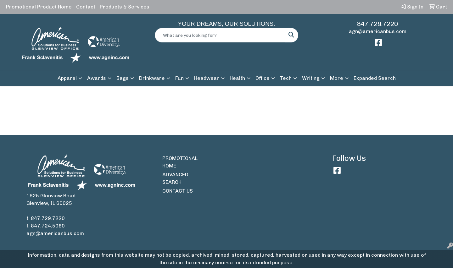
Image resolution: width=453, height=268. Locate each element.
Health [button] (237, 78)
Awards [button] (96, 78)
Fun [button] (179, 78)
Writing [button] (311, 78)
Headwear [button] (206, 78)
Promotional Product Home (39, 7)
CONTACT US (177, 191)
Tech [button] (286, 78)
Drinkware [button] (152, 78)
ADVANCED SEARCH (175, 178)
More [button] (336, 78)
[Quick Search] (220, 35)
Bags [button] (122, 78)
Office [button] (262, 78)
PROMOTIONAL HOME (179, 162)
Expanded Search (375, 78)
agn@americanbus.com (377, 31)
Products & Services (124, 7)
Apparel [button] (67, 78)
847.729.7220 (377, 24)
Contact (85, 7)
